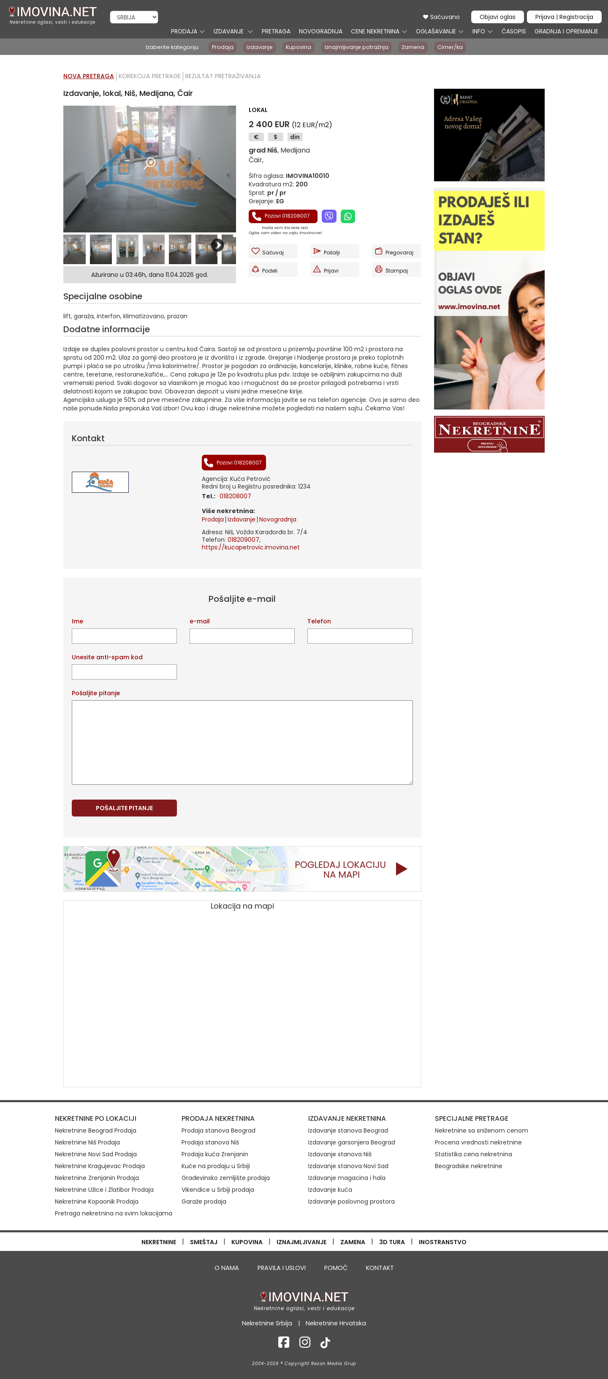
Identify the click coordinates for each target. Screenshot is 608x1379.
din (295, 137)
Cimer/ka (453, 47)
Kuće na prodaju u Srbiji (216, 1166)
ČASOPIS (513, 31)
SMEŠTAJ (203, 1241)
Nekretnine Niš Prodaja (87, 1142)
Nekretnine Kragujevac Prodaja (100, 1166)
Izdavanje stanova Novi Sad (348, 1166)
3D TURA (392, 1241)
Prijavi (325, 269)
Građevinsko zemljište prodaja (226, 1178)
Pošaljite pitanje (96, 693)
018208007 (235, 496)
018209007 (243, 539)
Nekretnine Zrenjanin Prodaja (97, 1178)
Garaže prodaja (204, 1201)
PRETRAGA (275, 31)
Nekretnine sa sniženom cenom (481, 1130)
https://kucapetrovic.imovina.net (251, 547)
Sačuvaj (267, 251)
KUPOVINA (247, 1241)
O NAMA (227, 1267)
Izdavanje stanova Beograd (348, 1130)
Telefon (319, 621)
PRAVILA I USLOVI (281, 1267)
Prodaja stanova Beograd (218, 1130)
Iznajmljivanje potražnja (357, 47)
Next (217, 246)
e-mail (200, 621)
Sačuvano (441, 17)
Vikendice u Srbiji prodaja (218, 1189)
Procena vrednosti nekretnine (478, 1142)
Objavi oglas (498, 17)
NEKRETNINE (158, 1241)
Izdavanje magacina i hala (346, 1178)
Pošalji (326, 251)
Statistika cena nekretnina (473, 1154)
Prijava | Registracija (564, 17)
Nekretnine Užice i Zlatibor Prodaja (104, 1189)
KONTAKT (378, 1267)
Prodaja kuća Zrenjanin (215, 1154)
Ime (77, 621)
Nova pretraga (88, 76)
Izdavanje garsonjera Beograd (351, 1142)
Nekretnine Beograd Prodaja (95, 1130)
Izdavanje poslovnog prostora (351, 1201)
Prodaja (220, 47)
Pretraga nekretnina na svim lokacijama (113, 1213)
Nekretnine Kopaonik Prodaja (96, 1201)
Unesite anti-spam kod (107, 657)
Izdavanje (258, 47)
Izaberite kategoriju (169, 47)
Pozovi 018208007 (281, 216)
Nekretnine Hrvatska (335, 1323)
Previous (75, 246)
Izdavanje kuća (330, 1189)
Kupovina (298, 47)
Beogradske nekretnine (468, 1166)
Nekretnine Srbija (268, 1323)
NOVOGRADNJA (320, 31)
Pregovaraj (393, 251)
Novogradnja (277, 519)
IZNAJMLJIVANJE (301, 1241)
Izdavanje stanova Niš (340, 1154)
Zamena (414, 47)
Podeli (264, 269)
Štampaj (391, 269)
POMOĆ (334, 1267)
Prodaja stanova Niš (210, 1142)
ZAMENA (352, 1241)
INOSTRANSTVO (443, 1241)
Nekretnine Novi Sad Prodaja (96, 1154)
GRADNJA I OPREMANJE (565, 31)
